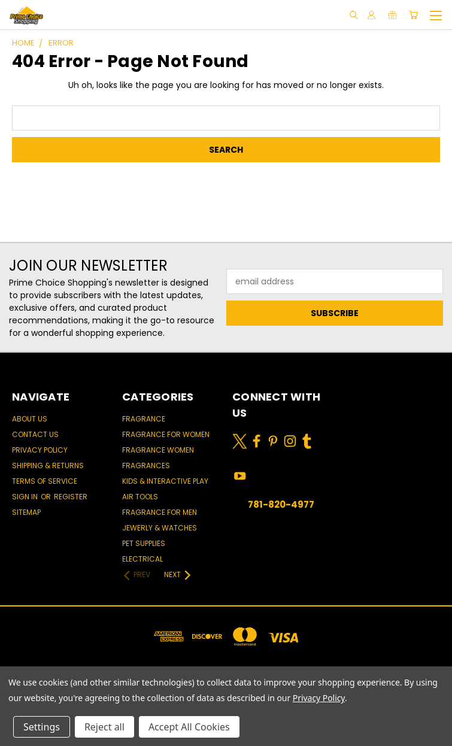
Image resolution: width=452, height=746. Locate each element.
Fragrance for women (166, 434)
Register (70, 497)
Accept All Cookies (189, 726)
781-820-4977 (281, 504)
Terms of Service (44, 481)
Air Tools (140, 497)
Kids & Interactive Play (165, 481)
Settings (41, 726)
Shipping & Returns (48, 465)
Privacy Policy (40, 450)
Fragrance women (158, 450)
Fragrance (143, 419)
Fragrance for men (159, 512)
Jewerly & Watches (159, 528)
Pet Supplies (143, 543)
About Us (29, 419)
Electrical (142, 559)
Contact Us (35, 434)
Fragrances (146, 465)
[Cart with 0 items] (413, 15)
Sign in (26, 497)
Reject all (104, 726)
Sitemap (26, 512)
